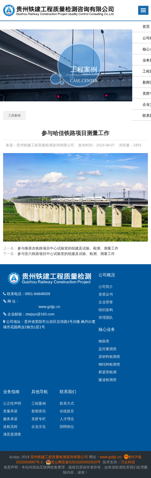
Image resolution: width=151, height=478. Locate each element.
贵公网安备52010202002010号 (76, 462)
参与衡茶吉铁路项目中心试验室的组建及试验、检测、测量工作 (67, 248)
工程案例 (14, 115)
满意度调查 (12, 434)
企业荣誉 (106, 302)
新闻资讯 (38, 411)
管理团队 (106, 317)
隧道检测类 (108, 380)
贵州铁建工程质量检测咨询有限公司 (59, 457)
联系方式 (67, 403)
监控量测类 (108, 349)
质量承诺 (10, 411)
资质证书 (106, 294)
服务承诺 (10, 419)
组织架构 (106, 310)
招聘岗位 (67, 426)
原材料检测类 (109, 357)
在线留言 (67, 411)
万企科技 (128, 462)
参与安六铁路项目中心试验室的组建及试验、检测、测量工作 (66, 254)
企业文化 (38, 426)
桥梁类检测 (108, 372)
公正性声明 (12, 403)
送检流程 (10, 426)
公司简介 (106, 287)
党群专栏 (38, 419)
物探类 (104, 341)
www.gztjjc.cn (49, 307)
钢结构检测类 (109, 364)
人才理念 (67, 419)
